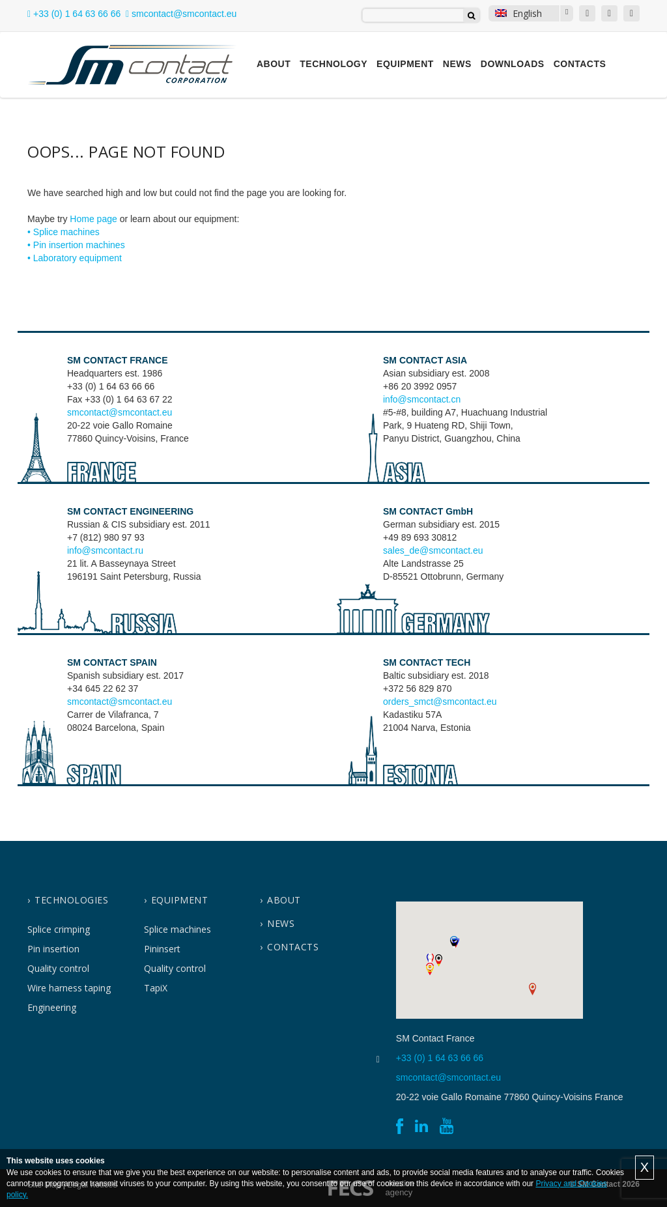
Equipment (405, 64)
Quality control (58, 968)
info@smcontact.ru (105, 550)
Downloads (513, 64)
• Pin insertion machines (76, 245)
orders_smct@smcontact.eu (440, 701)
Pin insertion (53, 949)
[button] (430, 959)
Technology (333, 64)
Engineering (51, 1007)
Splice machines (177, 929)
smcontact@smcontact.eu (119, 412)
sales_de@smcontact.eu (433, 550)
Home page (93, 219)
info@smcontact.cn (422, 399)
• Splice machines (63, 232)
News (457, 64)
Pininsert (162, 949)
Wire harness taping (69, 988)
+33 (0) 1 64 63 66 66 (74, 13)
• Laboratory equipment (74, 258)
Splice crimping (58, 929)
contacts (293, 947)
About (274, 64)
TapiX (155, 988)
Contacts (580, 64)
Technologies (71, 900)
